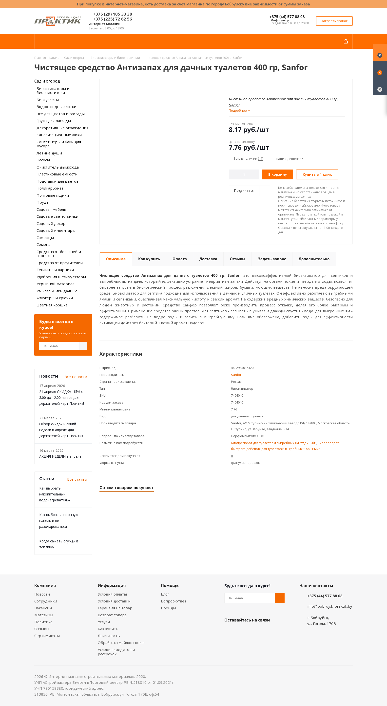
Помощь (170, 585)
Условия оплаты (112, 594)
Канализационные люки (59, 134)
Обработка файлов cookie (121, 642)
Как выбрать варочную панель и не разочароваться (58, 520)
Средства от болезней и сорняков (59, 253)
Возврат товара (112, 614)
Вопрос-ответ (173, 601)
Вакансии (43, 607)
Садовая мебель (51, 209)
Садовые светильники (57, 216)
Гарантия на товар (115, 607)
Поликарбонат (50, 188)
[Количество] (244, 174)
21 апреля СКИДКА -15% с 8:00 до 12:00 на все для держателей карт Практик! (61, 397)
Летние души (49, 152)
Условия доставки (114, 601)
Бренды (168, 607)
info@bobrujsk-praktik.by (329, 606)
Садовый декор (51, 223)
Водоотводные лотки (56, 106)
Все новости (75, 376)
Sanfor (236, 374)
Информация (112, 585)
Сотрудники (45, 601)
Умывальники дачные (57, 290)
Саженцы (45, 237)
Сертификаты (47, 635)
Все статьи (77, 479)
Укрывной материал (55, 283)
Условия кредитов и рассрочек (116, 651)
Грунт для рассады (54, 120)
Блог (165, 594)
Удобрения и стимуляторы (61, 276)
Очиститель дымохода (58, 167)
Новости (42, 594)
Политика (43, 621)
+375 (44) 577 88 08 (287, 16)
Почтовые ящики (53, 195)
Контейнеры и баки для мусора (59, 144)
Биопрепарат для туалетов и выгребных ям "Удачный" (273, 443)
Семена (43, 244)
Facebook (242, 632)
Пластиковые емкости (57, 173)
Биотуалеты (48, 99)
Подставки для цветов (57, 181)
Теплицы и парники (55, 269)
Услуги (104, 621)
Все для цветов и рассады (61, 113)
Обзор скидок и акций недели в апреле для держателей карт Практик (61, 430)
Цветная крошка (52, 304)
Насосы (43, 159)
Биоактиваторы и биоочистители (53, 90)
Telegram (266, 632)
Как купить (108, 628)
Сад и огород (47, 81)
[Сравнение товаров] (380, 86)
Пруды (43, 202)
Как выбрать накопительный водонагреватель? (54, 494)
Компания (45, 585)
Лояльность (109, 635)
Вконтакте (229, 632)
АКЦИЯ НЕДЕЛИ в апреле (60, 456)
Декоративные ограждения (62, 127)
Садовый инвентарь (56, 230)
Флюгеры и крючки (55, 297)
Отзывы (41, 628)
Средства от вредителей (60, 262)
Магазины (43, 614)
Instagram (254, 632)
